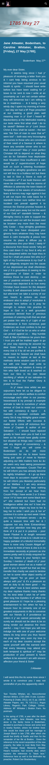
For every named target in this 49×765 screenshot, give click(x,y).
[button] (3, 3)
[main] (24, 22)
